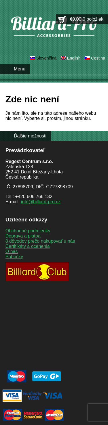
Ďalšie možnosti (30, 135)
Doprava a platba (23, 235)
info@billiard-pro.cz (40, 201)
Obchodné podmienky (27, 230)
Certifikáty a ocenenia (27, 246)
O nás (11, 251)
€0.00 (86, 19)
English (74, 58)
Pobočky (14, 256)
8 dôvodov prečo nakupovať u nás (40, 241)
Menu (19, 68)
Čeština (98, 58)
